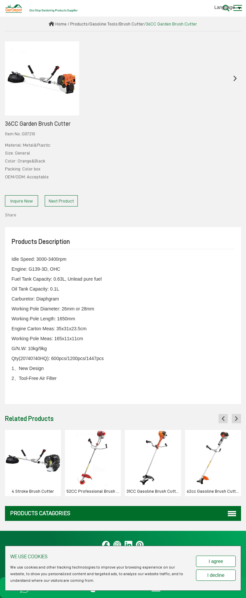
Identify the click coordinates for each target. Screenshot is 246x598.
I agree (216, 561)
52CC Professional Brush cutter (94, 491)
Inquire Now (21, 201)
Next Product (61, 201)
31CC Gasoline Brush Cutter (153, 491)
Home (61, 24)
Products (79, 24)
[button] (11, 78)
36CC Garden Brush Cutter (171, 24)
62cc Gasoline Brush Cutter (213, 491)
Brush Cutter (131, 24)
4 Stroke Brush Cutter (33, 491)
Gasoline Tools (103, 24)
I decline (215, 575)
